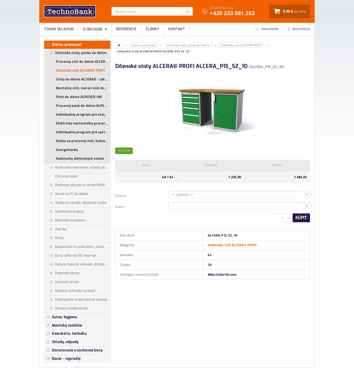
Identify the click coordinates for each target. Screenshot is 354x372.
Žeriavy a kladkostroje (66, 308)
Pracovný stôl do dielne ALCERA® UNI (83, 62)
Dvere (119, 206)
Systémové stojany (63, 211)
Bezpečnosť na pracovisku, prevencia (77, 247)
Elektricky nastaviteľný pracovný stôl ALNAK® (83, 123)
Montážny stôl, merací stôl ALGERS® (83, 88)
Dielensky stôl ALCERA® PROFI (80, 70)
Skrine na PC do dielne (66, 194)
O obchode (95, 29)
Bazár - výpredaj (62, 359)
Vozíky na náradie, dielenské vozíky (75, 203)
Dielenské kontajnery (65, 220)
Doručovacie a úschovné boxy (73, 350)
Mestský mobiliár (63, 325)
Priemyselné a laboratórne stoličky (75, 299)
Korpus (120, 195)
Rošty (53, 238)
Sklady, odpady (61, 342)
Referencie (126, 29)
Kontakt (176, 29)
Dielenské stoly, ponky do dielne (75, 53)
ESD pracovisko (66, 176)
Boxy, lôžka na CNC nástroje (70, 255)
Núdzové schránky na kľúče (69, 291)
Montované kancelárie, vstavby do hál (77, 167)
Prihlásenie (267, 29)
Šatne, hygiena (60, 317)
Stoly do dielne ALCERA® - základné (83, 79)
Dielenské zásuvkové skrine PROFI (74, 185)
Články (152, 29)
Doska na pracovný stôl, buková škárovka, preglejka (83, 141)
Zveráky (55, 229)
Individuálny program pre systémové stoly (83, 132)
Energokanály (67, 150)
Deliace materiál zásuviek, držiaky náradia (77, 264)
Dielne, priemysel (63, 45)
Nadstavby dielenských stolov (80, 159)
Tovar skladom (59, 29)
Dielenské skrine (61, 273)
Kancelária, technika (65, 334)
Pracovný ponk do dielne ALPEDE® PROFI (83, 106)
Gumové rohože (61, 282)
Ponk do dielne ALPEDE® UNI (79, 97)
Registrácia (299, 29)
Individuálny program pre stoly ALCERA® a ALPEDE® (83, 114)
